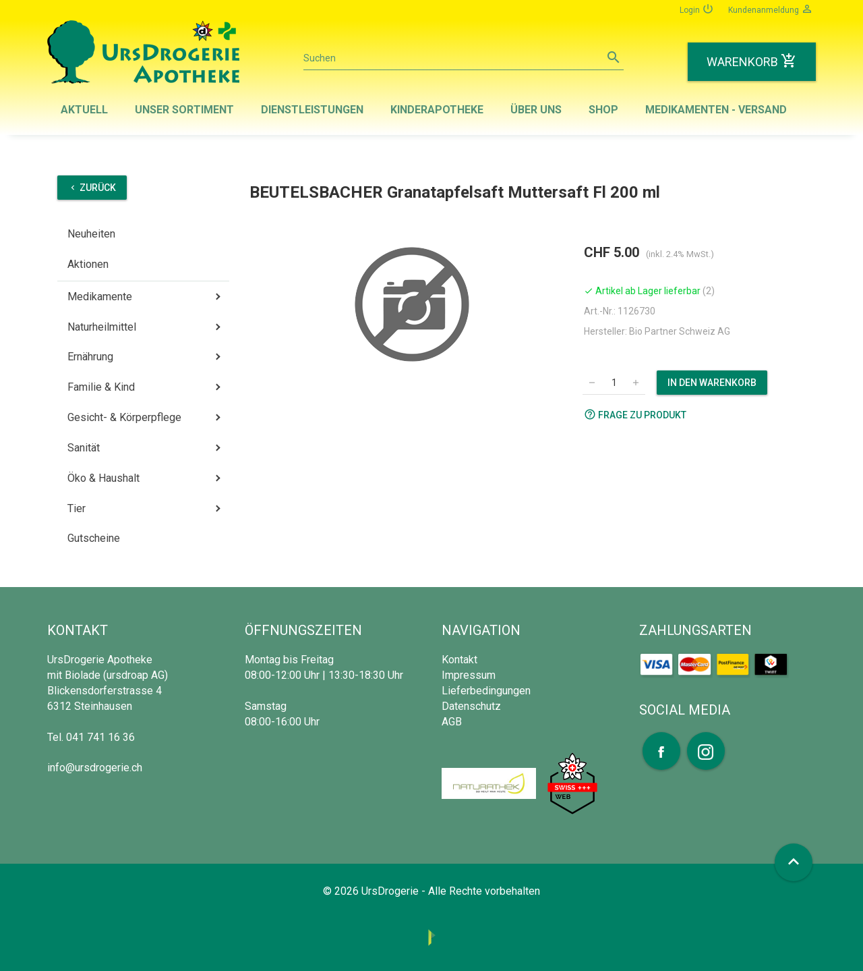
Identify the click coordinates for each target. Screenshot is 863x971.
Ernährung (90, 356)
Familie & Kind (101, 387)
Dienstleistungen (312, 109)
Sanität (83, 447)
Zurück (92, 187)
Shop (603, 109)
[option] (412, 304)
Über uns (536, 109)
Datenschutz (471, 706)
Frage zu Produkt (635, 414)
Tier (76, 508)
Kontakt (459, 659)
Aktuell (84, 109)
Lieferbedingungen (486, 690)
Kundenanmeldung (770, 9)
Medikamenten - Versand (716, 109)
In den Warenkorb (711, 382)
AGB (452, 721)
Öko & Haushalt (103, 478)
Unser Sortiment (184, 109)
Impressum (469, 675)
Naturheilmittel (101, 327)
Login (697, 9)
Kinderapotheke (436, 109)
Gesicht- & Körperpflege (124, 417)
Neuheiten (91, 233)
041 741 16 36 (100, 737)
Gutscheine (93, 538)
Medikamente (99, 296)
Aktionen (88, 264)
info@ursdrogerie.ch (94, 767)
